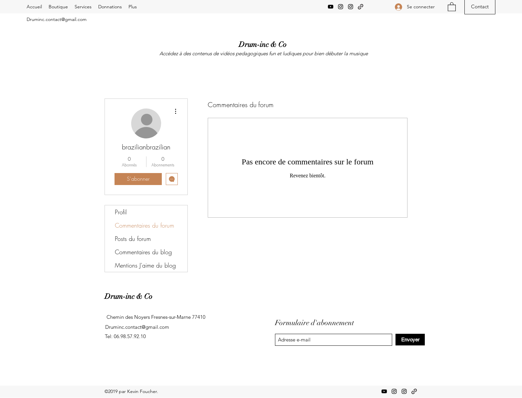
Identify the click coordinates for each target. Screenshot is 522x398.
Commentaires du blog (143, 252)
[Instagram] (340, 6)
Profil (121, 212)
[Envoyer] (410, 339)
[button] (452, 6)
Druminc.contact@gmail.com (57, 19)
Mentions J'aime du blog (145, 265)
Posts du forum (133, 239)
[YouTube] (330, 6)
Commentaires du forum (144, 225)
